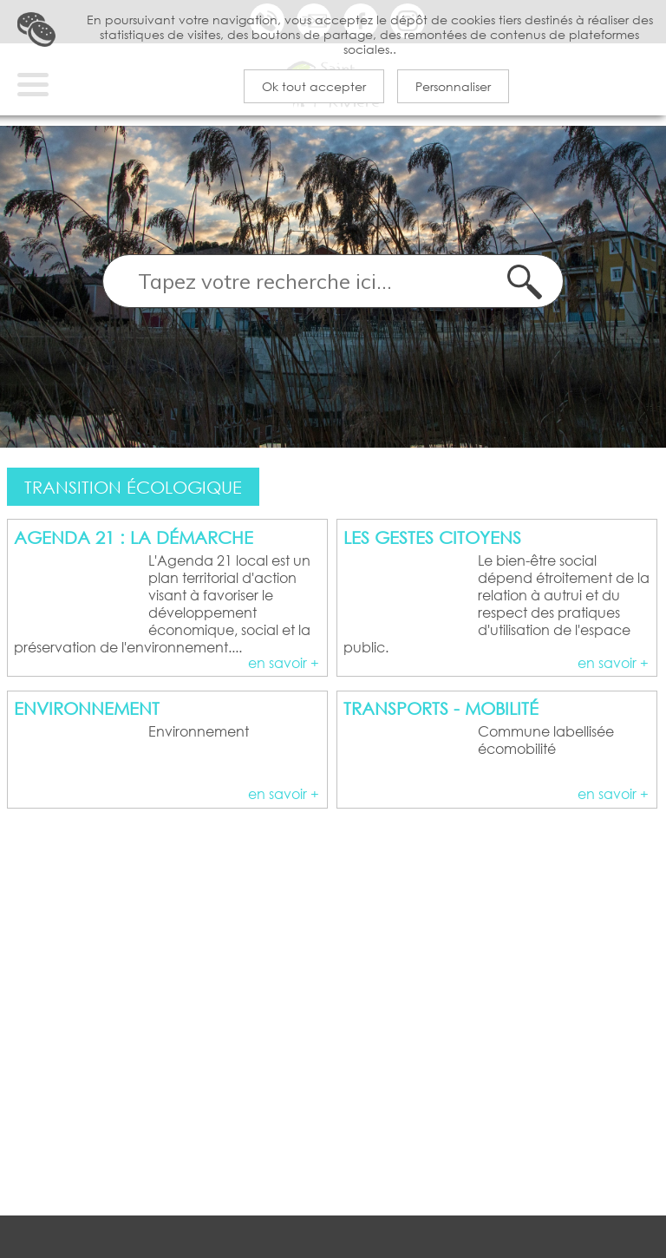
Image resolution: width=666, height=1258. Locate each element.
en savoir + (283, 688)
